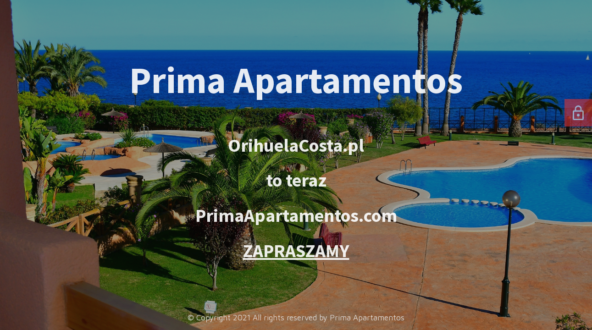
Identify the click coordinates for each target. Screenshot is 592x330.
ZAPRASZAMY (296, 250)
